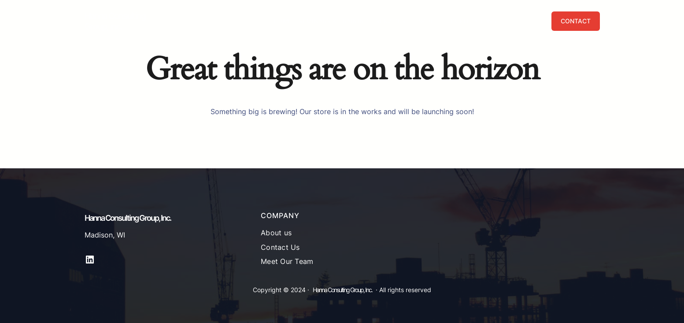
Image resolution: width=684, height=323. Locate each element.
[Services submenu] (408, 21)
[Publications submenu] (500, 21)
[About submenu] (442, 21)
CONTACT (576, 21)
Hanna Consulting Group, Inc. (115, 21)
